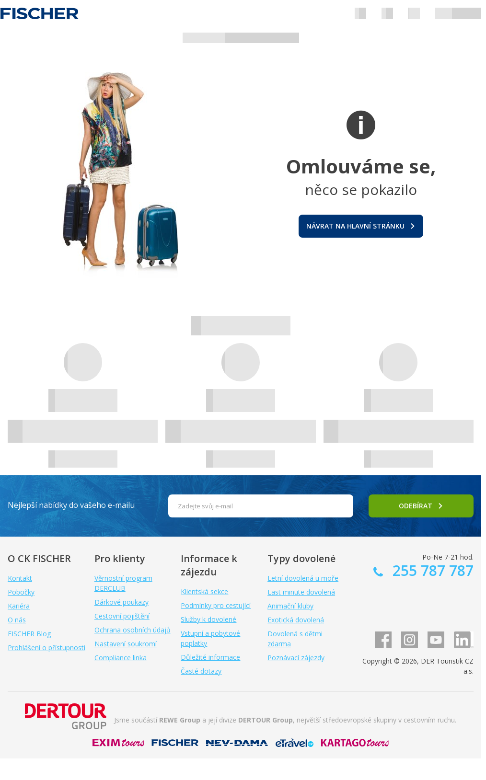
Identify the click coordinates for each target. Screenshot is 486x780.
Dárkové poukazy (121, 602)
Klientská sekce (204, 591)
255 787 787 (431, 570)
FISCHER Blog (29, 633)
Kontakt (20, 578)
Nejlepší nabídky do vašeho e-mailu (71, 505)
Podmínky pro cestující (216, 605)
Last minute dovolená (301, 591)
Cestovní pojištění (122, 615)
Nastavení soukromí (125, 643)
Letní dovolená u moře (302, 578)
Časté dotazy (201, 671)
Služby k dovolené (208, 619)
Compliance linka (120, 657)
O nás (17, 619)
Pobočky (21, 591)
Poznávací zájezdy (295, 657)
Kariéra (19, 605)
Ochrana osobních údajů (132, 629)
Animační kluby (290, 605)
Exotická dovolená (295, 619)
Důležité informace (210, 657)
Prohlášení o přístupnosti (46, 647)
